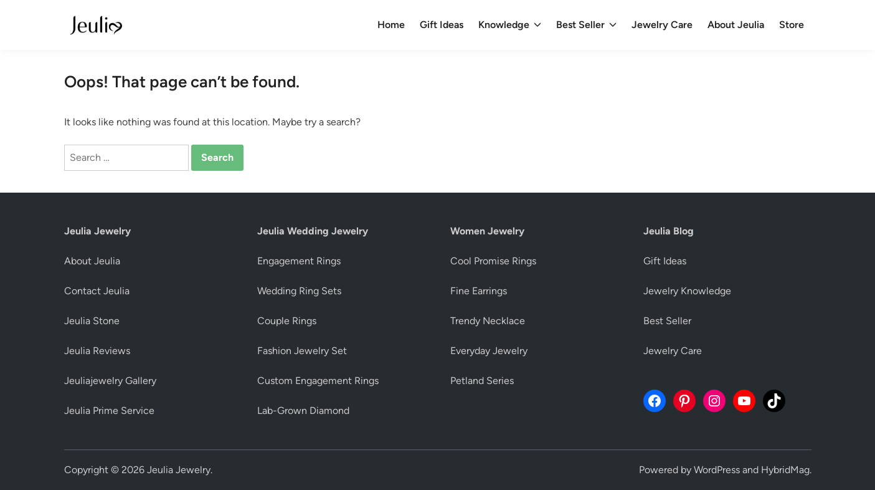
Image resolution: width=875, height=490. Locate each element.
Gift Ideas (441, 25)
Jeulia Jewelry (178, 470)
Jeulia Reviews (97, 351)
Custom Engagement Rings (318, 381)
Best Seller (586, 25)
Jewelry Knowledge (687, 291)
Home (391, 25)
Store (791, 25)
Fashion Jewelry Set (302, 351)
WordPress (717, 470)
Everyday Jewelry (488, 351)
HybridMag (785, 470)
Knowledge (509, 25)
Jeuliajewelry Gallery (110, 381)
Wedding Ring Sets (299, 291)
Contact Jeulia (97, 291)
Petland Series (482, 381)
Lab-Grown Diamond (303, 410)
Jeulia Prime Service (109, 410)
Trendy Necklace (487, 321)
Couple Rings (286, 321)
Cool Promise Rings (493, 261)
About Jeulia (735, 25)
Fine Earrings (478, 291)
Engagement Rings (299, 261)
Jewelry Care (662, 25)
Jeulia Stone (92, 321)
